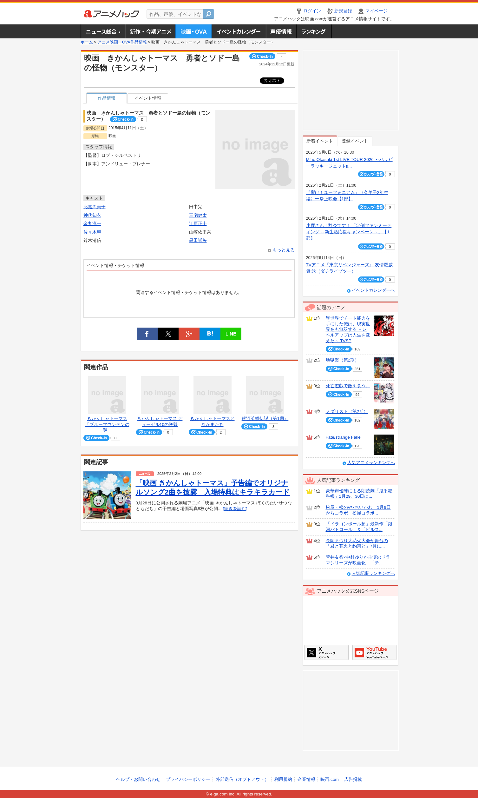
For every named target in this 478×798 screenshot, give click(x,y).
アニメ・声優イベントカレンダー (239, 31)
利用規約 (283, 779)
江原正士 (198, 223)
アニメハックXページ (326, 652)
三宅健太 (198, 215)
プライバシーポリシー (188, 779)
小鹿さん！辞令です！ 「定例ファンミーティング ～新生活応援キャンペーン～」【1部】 (349, 232)
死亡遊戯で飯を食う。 (348, 385)
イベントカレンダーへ (373, 290)
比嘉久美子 (94, 206)
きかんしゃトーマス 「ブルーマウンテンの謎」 (107, 424)
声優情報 (281, 31)
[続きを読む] (235, 508)
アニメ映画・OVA (193, 31)
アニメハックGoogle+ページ (374, 652)
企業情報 (306, 779)
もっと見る (283, 250)
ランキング (314, 31)
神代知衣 (92, 215)
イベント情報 (147, 98)
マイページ (376, 11)
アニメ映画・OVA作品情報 (122, 42)
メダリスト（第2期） (347, 411)
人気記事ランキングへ (373, 573)
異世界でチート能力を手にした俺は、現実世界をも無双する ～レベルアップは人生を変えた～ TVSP (348, 329)
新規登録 (343, 11)
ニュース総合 (103, 31)
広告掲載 (353, 779)
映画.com (329, 779)
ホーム (87, 42)
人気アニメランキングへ (371, 462)
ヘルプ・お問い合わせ (138, 779)
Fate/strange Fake (343, 437)
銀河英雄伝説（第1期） (265, 418)
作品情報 (106, 98)
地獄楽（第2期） (342, 360)
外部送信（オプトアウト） (242, 779)
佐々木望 (92, 232)
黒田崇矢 (198, 240)
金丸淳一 (92, 223)
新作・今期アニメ (150, 31)
